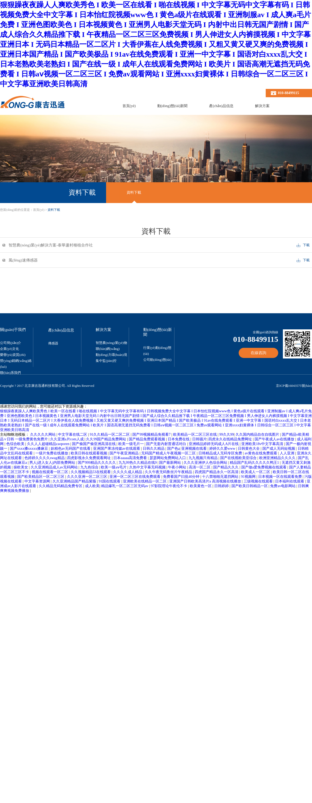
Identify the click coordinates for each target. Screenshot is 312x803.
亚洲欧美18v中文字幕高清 (262, 444)
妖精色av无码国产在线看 (71, 449)
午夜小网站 (177, 467)
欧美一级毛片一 (131, 444)
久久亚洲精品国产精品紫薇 (75, 481)
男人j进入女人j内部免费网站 (52, 463)
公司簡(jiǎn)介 (10, 343)
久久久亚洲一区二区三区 (87, 477)
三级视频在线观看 (259, 481)
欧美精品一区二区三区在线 (195, 434)
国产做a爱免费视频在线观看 (264, 467)
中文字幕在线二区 (73, 434)
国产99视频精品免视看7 (152, 434)
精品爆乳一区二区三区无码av (125, 486)
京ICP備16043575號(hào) (294, 386)
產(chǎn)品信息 (221, 106)
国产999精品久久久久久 (97, 463)
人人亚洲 (287, 453)
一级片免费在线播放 (52, 453)
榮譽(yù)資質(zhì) (12, 355)
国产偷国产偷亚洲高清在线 (94, 444)
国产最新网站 (170, 463)
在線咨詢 (258, 353)
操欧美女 (21, 467)
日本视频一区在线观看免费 (280, 477)
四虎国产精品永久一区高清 (217, 472)
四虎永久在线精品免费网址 (230, 439)
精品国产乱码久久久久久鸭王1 (255, 463)
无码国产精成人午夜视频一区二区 (169, 453)
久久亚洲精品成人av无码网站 (55, 467)
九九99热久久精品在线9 (138, 463)
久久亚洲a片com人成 (67, 439)
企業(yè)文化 (9, 349)
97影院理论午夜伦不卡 (169, 486)
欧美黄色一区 (201, 486)
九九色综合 (90, 467)
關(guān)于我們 (13, 330)
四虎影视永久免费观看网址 (89, 458)
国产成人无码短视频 (279, 449)
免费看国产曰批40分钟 (181, 477)
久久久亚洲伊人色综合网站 (206, 463)
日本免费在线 (179, 439)
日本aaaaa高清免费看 (130, 458)
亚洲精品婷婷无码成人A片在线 (214, 444)
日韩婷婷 (222, 486)
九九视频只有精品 (203, 458)
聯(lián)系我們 (10, 373)
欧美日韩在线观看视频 (89, 453)
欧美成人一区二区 (256, 472)
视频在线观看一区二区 (50, 472)
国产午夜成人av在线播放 (275, 439)
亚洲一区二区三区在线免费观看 (135, 477)
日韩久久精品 (154, 449)
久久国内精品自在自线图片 (258, 434)
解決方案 (262, 106)
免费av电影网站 (283, 486)
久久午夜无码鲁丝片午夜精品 (169, 472)
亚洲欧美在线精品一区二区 (145, 481)
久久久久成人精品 (128, 472)
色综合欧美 (15, 444)
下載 (306, 245)
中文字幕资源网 (37, 481)
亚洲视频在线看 (194, 449)
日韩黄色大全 (249, 449)
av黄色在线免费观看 (261, 453)
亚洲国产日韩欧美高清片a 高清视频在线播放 (205, 481)
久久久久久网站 (43, 434)
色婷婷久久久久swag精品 (45, 458)
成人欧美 (92, 486)
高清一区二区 (200, 467)
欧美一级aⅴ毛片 (114, 467)
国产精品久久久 (226, 467)
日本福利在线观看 (290, 481)
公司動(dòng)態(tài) (157, 360)
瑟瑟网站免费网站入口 (168, 458)
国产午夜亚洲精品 (124, 453)
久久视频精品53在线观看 (91, 472)
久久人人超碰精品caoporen (48, 444)
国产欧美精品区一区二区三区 (41, 477)
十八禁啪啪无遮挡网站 (220, 477)
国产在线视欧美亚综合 (239, 458)
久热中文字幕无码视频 (148, 467)
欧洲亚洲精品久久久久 (278, 458)
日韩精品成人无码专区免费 (220, 453)
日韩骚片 (199, 439)
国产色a (173, 449)
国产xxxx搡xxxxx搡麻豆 (29, 449)
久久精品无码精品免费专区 (61, 486)
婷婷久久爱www (222, 449)
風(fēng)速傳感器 (23, 260)
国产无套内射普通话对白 (166, 444)
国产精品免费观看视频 (147, 439)
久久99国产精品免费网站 (106, 439)
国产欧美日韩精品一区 (250, 486)
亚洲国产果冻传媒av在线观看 (117, 449)
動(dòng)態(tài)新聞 (172, 106)
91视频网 (249, 477)
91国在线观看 (110, 481)
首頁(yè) (129, 106)
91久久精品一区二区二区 (110, 434)
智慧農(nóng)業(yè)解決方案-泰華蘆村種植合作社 (51, 245)
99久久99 (226, 434)
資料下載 (134, 192)
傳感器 (53, 343)
